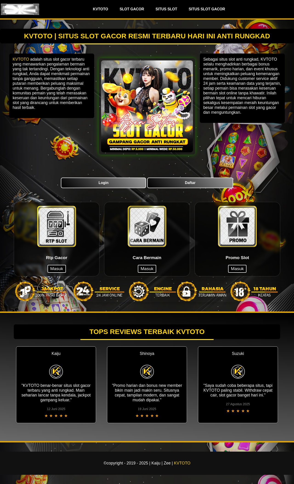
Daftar (190, 183)
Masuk (56, 268)
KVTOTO (100, 9)
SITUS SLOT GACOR (207, 9)
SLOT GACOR (132, 9)
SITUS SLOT (166, 9)
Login (104, 183)
